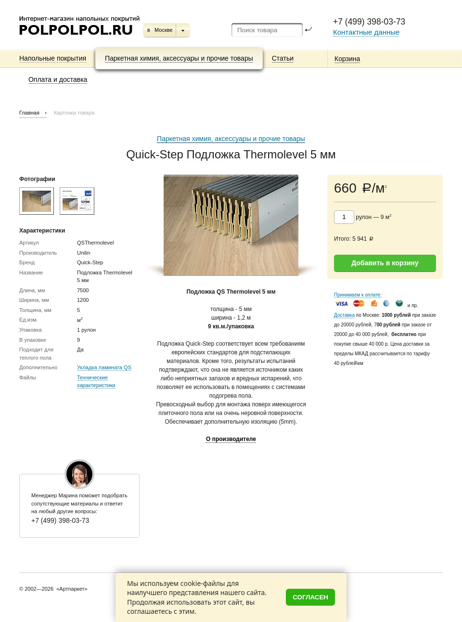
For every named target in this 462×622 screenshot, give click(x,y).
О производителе (231, 439)
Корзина (347, 59)
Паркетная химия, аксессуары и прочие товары (179, 58)
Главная (29, 113)
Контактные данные (366, 32)
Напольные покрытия (52, 58)
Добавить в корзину (385, 263)
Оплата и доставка (57, 79)
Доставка (344, 315)
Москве (163, 30)
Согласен (310, 597)
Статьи (283, 58)
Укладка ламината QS (104, 367)
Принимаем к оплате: (358, 295)
